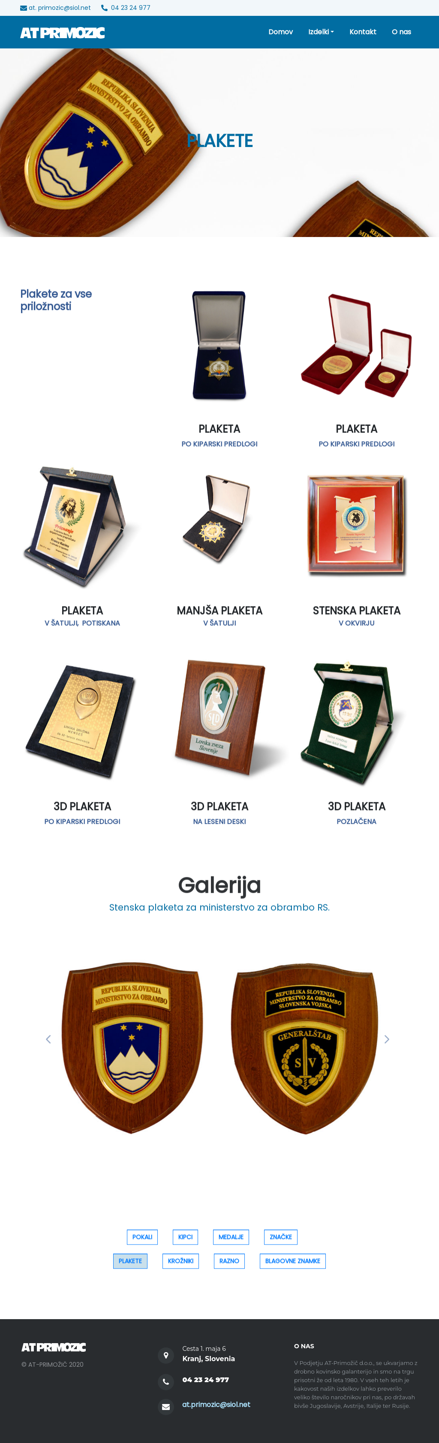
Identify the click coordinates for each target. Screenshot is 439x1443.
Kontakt (362, 32)
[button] (50, 1039)
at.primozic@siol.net (216, 1405)
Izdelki (318, 32)
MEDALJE (231, 1245)
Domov (280, 32)
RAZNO (229, 1269)
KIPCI (185, 1245)
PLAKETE (130, 1269)
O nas (401, 32)
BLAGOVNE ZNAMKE (292, 1269)
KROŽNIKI (180, 1269)
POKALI (142, 1245)
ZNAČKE (281, 1245)
